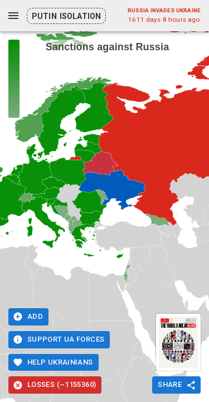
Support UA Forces (59, 339)
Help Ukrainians (53, 362)
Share (176, 385)
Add (28, 317)
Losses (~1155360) (54, 385)
